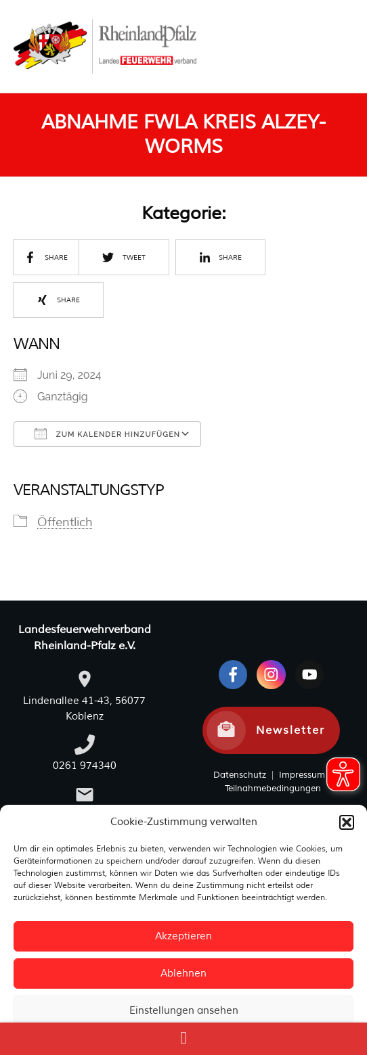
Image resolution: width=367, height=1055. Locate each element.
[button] (346, 822)
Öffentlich (65, 522)
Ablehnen (183, 973)
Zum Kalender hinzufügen (107, 433)
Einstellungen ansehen (183, 1010)
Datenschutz (239, 775)
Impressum (300, 775)
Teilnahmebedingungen (273, 788)
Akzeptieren (183, 936)
